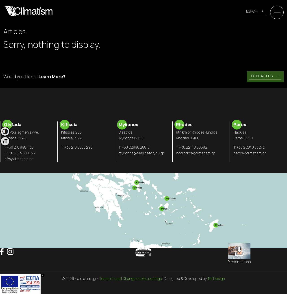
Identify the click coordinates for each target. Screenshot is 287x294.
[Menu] (277, 12)
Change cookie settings (142, 278)
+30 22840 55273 (251, 147)
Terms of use (110, 278)
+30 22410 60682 (193, 147)
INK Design (216, 278)
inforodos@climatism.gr (195, 153)
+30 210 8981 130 (20, 147)
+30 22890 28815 (136, 147)
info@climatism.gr (18, 158)
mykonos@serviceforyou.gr (141, 153)
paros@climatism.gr (249, 153)
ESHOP (251, 11)
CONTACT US (262, 76)
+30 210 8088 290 (78, 147)
